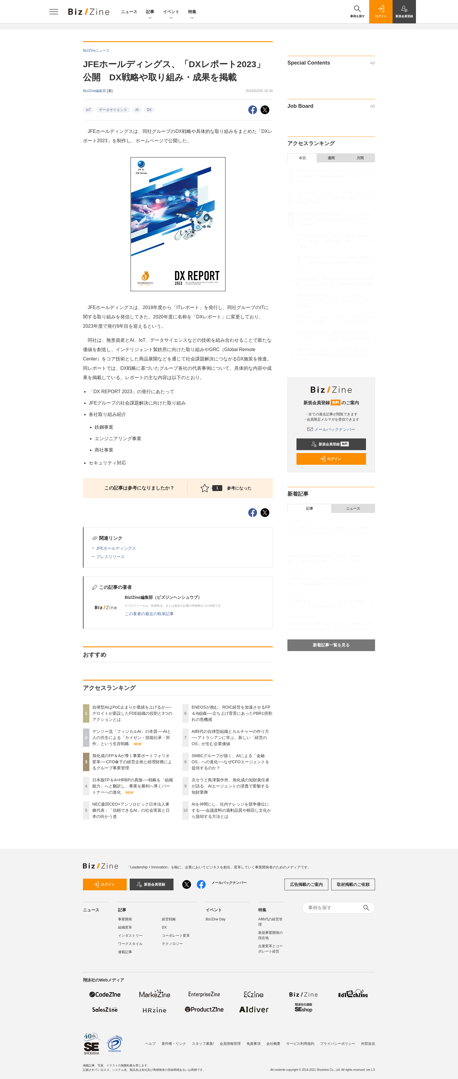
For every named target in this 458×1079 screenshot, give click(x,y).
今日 (302, 158)
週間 (331, 158)
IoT (88, 110)
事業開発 (125, 919)
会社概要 (273, 1044)
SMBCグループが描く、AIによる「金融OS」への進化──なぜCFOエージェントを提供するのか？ (230, 761)
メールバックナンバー (331, 429)
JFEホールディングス (116, 548)
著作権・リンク (174, 1044)
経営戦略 (169, 919)
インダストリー (130, 936)
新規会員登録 (330, 444)
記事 (150, 12)
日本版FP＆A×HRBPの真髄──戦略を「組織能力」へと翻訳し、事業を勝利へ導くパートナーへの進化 (132, 786)
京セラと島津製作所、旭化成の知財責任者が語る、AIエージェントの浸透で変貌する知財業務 (230, 786)
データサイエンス (113, 110)
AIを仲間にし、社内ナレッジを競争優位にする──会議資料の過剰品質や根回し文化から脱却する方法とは (231, 810)
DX (149, 110)
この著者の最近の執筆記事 (149, 613)
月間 (360, 158)
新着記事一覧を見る (331, 645)
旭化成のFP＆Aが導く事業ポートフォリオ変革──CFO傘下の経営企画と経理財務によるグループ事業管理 (132, 761)
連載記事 (125, 952)
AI (136, 110)
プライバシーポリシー (337, 1044)
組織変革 (125, 927)
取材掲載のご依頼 (353, 884)
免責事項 (254, 1044)
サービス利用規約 (300, 1044)
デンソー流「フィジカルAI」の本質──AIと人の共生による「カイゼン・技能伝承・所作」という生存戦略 (131, 737)
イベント (171, 12)
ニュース (129, 11)
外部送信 (368, 1044)
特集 (192, 12)
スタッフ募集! (203, 1044)
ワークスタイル (130, 944)
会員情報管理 (230, 1044)
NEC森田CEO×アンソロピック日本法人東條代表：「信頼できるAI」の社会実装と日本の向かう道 (131, 810)
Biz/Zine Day (215, 919)
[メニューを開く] (53, 11)
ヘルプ (150, 1044)
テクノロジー (172, 944)
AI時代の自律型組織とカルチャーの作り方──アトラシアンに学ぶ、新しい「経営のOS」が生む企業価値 (230, 737)
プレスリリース (110, 556)
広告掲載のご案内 (306, 884)
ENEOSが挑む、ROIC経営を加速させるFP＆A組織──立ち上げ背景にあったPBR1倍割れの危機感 (232, 713)
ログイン (330, 459)
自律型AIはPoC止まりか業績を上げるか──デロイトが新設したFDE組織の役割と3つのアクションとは (132, 713)
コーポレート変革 (176, 936)
